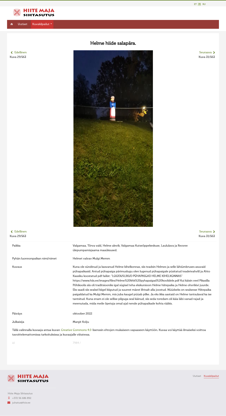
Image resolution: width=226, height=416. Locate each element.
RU (204, 4)
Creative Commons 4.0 (76, 329)
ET (195, 4)
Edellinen (20, 52)
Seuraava (205, 52)
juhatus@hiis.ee (21, 402)
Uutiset (22, 24)
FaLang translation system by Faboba (22, 359)
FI (200, 4)
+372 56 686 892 (21, 397)
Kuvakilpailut (42, 24)
